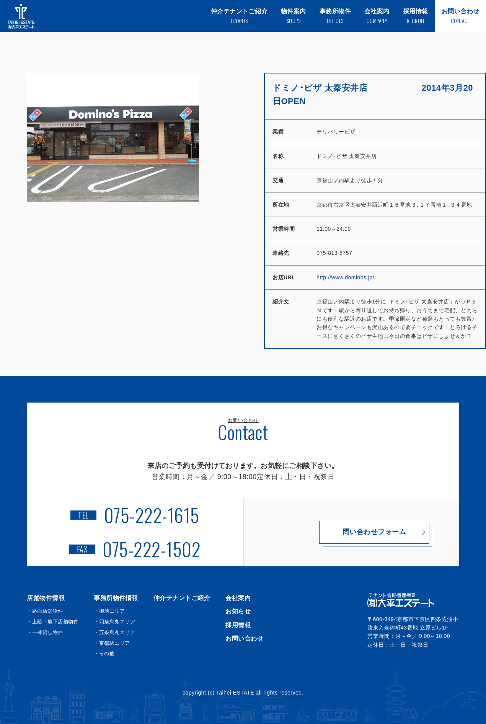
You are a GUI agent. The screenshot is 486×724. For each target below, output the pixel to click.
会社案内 (238, 598)
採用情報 (238, 625)
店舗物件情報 (46, 598)
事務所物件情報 (116, 598)
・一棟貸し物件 (45, 632)
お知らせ (238, 611)
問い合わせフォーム (351, 532)
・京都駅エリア (112, 643)
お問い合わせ (244, 638)
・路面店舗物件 (45, 611)
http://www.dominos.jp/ (345, 277)
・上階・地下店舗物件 (52, 622)
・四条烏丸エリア (114, 622)
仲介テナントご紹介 (181, 598)
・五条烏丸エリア (114, 632)
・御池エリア (109, 611)
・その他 (104, 653)
